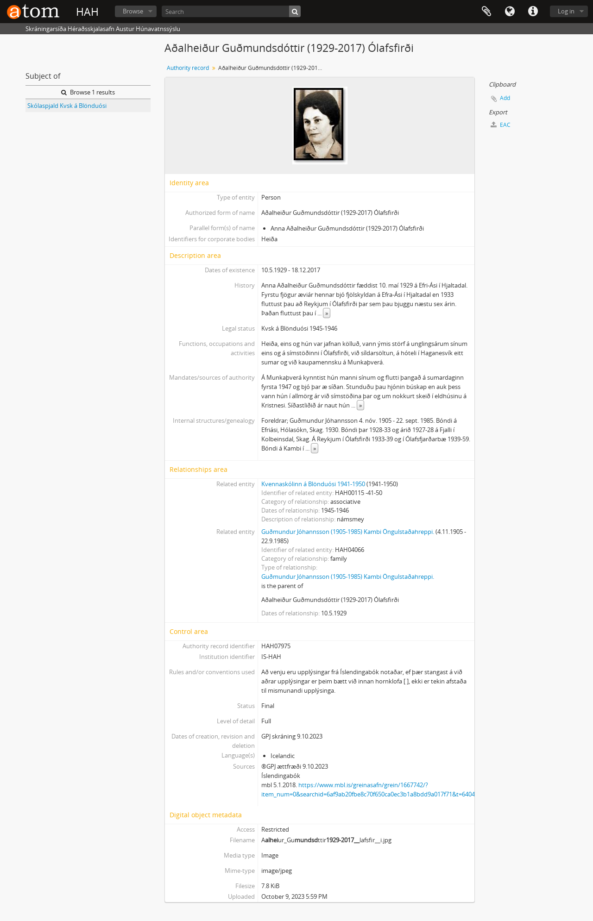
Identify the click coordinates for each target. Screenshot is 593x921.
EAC (501, 125)
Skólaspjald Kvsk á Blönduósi (67, 105)
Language (509, 11)
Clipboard (486, 11)
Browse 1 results (88, 92)
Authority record (188, 68)
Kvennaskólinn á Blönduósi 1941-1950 (313, 484)
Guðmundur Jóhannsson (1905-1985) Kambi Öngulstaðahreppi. (347, 531)
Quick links (532, 11)
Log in (566, 11)
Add (505, 98)
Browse (133, 11)
